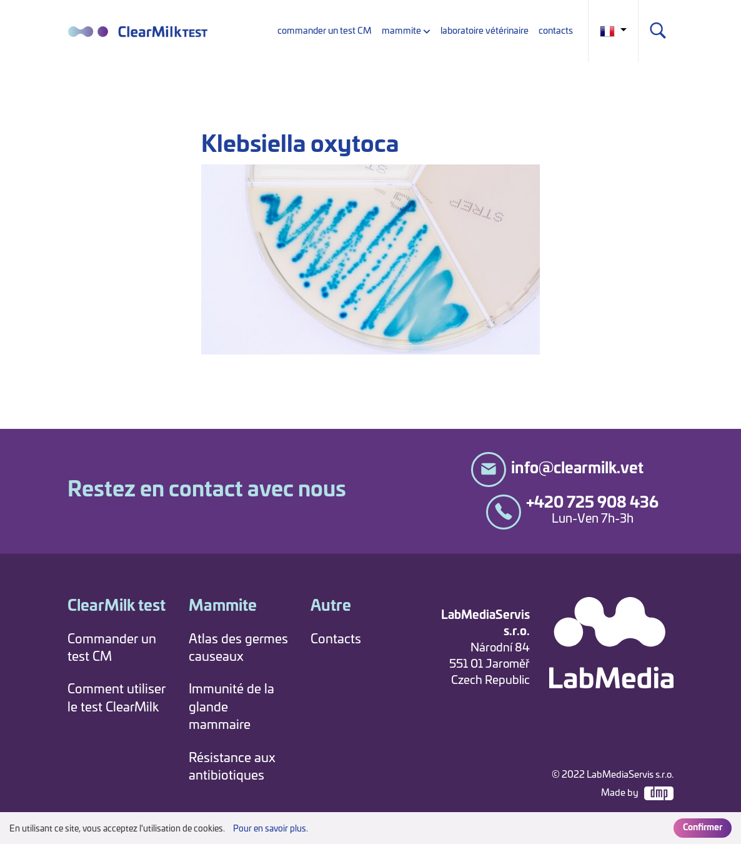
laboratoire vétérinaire (484, 31)
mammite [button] (401, 31)
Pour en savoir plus (269, 829)
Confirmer (702, 827)
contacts (556, 31)
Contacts (336, 639)
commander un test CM (324, 31)
